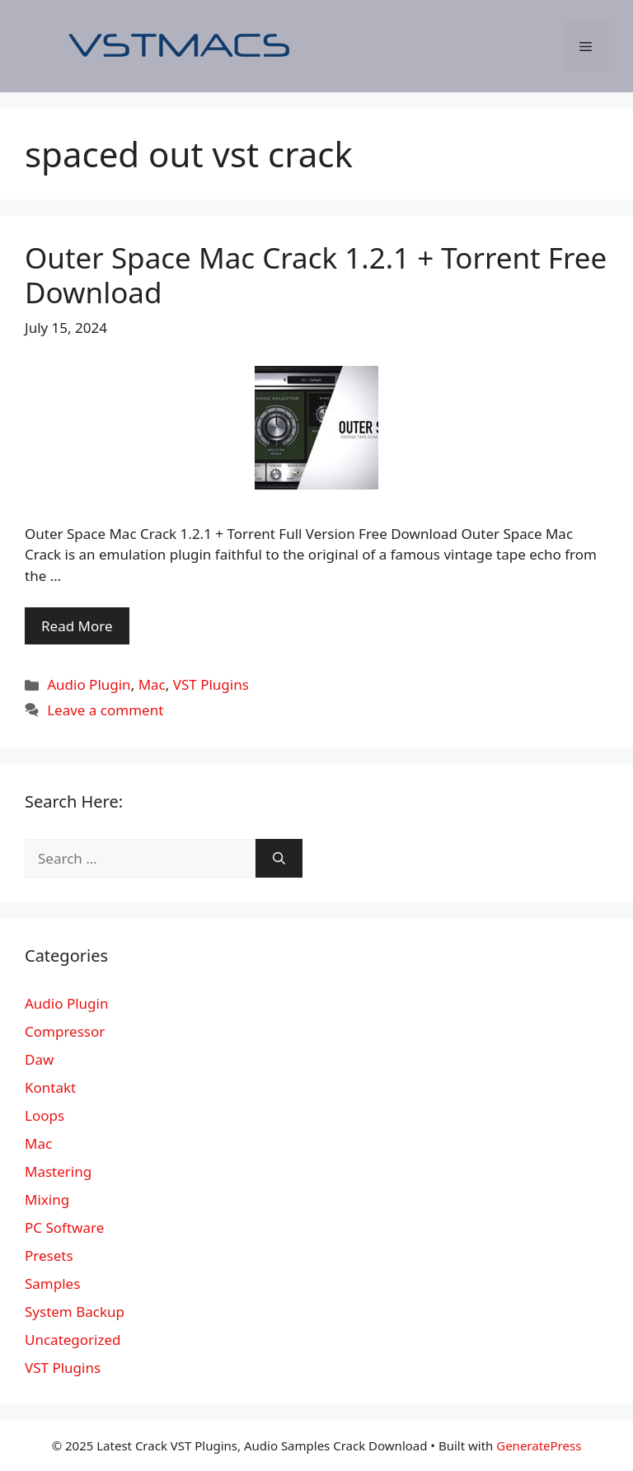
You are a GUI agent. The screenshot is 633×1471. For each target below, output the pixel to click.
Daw (39, 1059)
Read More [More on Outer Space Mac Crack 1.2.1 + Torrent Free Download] (77, 625)
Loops (44, 1115)
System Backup (74, 1311)
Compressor (65, 1031)
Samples (52, 1283)
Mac (152, 684)
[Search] (279, 858)
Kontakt (50, 1087)
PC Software (64, 1227)
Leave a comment (105, 709)
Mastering (58, 1171)
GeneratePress (538, 1445)
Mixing (47, 1199)
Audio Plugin (88, 684)
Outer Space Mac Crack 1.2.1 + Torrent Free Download (316, 275)
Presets (49, 1255)
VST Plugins (211, 684)
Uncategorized (73, 1339)
